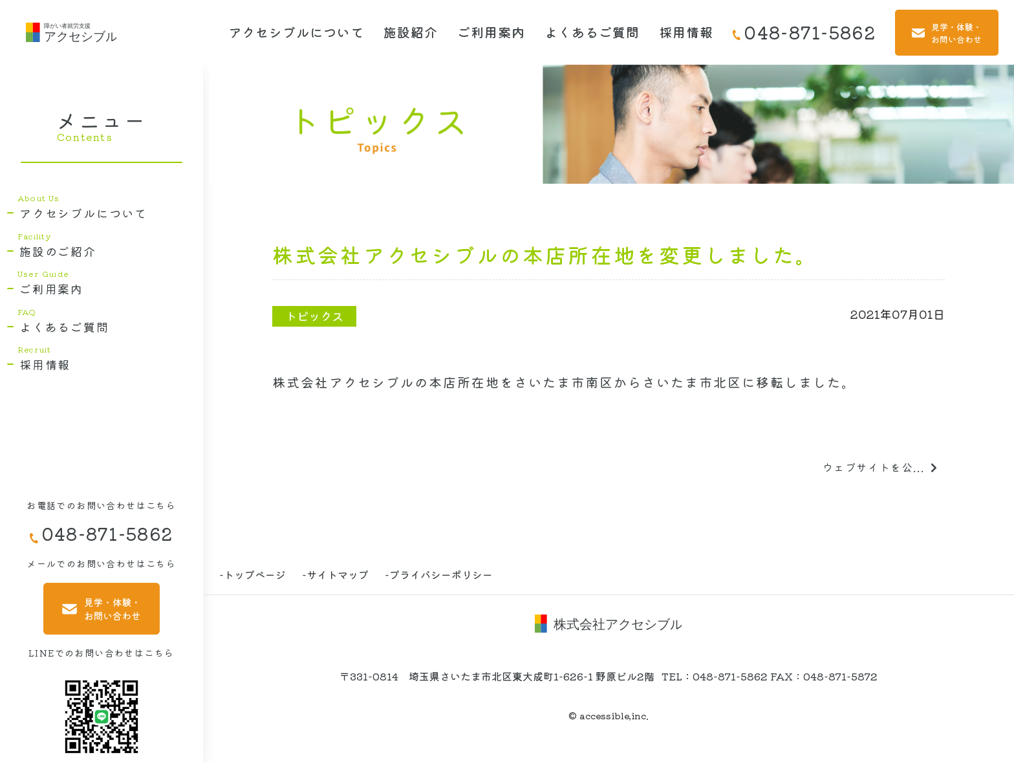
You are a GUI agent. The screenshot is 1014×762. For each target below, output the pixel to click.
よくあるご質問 (592, 32)
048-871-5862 (804, 32)
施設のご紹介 (57, 251)
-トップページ (252, 574)
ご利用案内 (491, 32)
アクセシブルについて (296, 32)
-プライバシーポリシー (439, 574)
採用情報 (686, 32)
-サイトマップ (335, 574)
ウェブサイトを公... (880, 467)
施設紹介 (410, 32)
